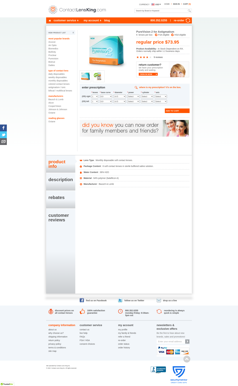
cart (187, 4)
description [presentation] (60, 179)
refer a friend (124, 336)
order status (123, 344)
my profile (122, 329)
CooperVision (54, 106)
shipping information (57, 336)
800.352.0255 (158, 20)
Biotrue (51, 62)
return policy (54, 340)
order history (124, 347)
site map (52, 351)
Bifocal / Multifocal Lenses (60, 90)
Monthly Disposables (58, 80)
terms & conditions (57, 347)
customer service (65, 20)
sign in (176, 4)
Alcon (51, 103)
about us (52, 329)
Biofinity (52, 52)
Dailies (51, 65)
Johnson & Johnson (57, 109)
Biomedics (53, 48)
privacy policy (54, 344)
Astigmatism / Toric (57, 87)
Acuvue (52, 42)
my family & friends (127, 333)
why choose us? (56, 333)
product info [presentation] (56, 164)
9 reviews (158, 57)
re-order (122, 340)
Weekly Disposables (57, 77)
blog (107, 20)
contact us (84, 329)
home (167, 4)
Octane (51, 113)
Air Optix (52, 45)
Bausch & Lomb (55, 99)
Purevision (53, 58)
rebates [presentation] (56, 197)
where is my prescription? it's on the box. (160, 87)
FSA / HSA (85, 340)
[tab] (60, 164)
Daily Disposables (56, 74)
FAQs (82, 336)
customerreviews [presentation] (58, 217)
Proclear (52, 55)
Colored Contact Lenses (59, 84)
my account (91, 20)
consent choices (87, 344)
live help (83, 333)
